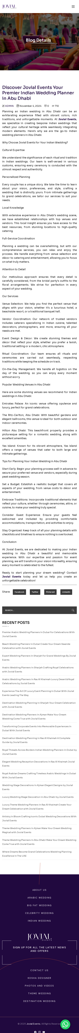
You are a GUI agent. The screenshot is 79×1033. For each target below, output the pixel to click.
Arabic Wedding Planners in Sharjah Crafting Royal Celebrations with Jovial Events (38, 669)
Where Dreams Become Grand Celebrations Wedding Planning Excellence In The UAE (36, 853)
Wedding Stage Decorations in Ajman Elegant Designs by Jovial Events (37, 787)
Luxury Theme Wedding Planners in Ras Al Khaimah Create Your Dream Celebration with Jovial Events (36, 806)
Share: (6, 591)
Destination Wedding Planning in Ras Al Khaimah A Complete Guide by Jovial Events (36, 740)
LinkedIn (66, 592)
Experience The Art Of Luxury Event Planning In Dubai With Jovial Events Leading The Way (38, 693)
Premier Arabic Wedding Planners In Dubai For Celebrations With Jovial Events (38, 634)
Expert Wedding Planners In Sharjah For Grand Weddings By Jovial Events (39, 657)
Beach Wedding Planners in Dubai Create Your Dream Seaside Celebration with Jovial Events (36, 646)
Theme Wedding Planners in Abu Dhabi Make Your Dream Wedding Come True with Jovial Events (39, 842)
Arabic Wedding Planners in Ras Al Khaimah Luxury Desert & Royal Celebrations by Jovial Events (38, 681)
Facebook (19, 592)
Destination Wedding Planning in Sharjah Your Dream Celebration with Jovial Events (39, 704)
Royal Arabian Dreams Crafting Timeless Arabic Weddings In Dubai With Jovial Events (39, 775)
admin (9, 106)
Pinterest (50, 592)
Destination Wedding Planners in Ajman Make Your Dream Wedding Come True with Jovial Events (34, 716)
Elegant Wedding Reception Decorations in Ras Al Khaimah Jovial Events (38, 763)
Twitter (35, 592)
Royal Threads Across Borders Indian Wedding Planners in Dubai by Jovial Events (39, 752)
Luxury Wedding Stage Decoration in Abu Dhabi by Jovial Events (38, 797)
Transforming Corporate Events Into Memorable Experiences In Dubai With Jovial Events (36, 728)
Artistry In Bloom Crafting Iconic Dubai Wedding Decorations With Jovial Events (39, 818)
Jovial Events (33, 1023)
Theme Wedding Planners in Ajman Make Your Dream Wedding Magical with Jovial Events (36, 830)
